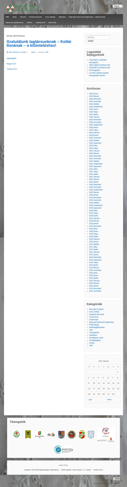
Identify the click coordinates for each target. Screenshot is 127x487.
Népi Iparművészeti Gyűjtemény (101, 322)
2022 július (93, 146)
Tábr (91, 330)
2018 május (93, 234)
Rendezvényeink (35, 17)
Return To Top (63, 465)
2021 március (94, 177)
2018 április (93, 236)
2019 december (95, 197)
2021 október (94, 161)
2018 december (95, 226)
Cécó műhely (50, 17)
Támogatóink (94, 333)
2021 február (94, 179)
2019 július (93, 210)
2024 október (94, 104)
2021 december (95, 156)
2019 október (94, 203)
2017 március (94, 252)
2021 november (95, 159)
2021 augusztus (95, 166)
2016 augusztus (95, 260)
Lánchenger (93, 320)
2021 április (93, 174)
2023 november (95, 122)
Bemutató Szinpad (96, 309)
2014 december (95, 288)
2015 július (93, 273)
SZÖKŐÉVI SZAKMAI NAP (99, 68)
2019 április (93, 216)
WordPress (116, 483)
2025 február (94, 96)
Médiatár (62, 17)
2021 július (93, 169)
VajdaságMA (11, 58)
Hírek (15, 17)
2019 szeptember (96, 205)
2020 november (95, 187)
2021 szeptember (96, 164)
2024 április (93, 114)
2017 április (93, 249)
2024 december (95, 99)
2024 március (94, 117)
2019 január (93, 223)
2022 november (95, 138)
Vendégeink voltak (96, 338)
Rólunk (23, 17)
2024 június (93, 109)
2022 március (94, 151)
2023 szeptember (96, 125)
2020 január (93, 195)
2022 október (94, 140)
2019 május (93, 213)
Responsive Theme (100, 483)
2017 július (93, 247)
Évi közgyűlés (94, 70)
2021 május (93, 172)
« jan (90, 400)
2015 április (93, 278)
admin (31, 52)
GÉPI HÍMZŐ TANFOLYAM (99, 65)
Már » (110, 400)
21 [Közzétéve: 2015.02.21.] (113, 389)
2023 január (93, 135)
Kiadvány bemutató (96, 314)
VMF (7, 17)
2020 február (94, 192)
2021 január (93, 182)
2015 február (94, 283)
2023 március (94, 133)
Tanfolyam (93, 335)
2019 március (94, 218)
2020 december (95, 185)
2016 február (94, 268)
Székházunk (40, 22)
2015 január (93, 286)
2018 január (93, 242)
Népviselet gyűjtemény (14, 22)
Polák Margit (94, 325)
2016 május (93, 262)
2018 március (94, 239)
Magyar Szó (11, 64)
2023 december (95, 120)
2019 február (94, 221)
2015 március (94, 281)
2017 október (94, 244)
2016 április (93, 265)
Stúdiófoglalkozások (97, 327)
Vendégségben (95, 340)
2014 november (95, 291)
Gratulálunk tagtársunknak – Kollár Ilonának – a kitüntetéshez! (39, 43)
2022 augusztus (95, 143)
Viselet (91, 343)
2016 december (95, 257)
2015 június (93, 275)
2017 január (93, 255)
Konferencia (93, 317)
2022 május (93, 148)
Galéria (29, 22)
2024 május (93, 112)
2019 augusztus (95, 208)
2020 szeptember (96, 190)
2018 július (93, 229)
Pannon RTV (12, 69)
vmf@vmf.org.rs (98, 470)
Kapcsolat (52, 22)
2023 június (93, 127)
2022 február (94, 153)
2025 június (93, 94)
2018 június (93, 231)
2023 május (93, 130)
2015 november (95, 270)
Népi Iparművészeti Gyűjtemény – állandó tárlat (87, 17)
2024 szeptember (96, 107)
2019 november (95, 200)
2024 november (95, 101)
